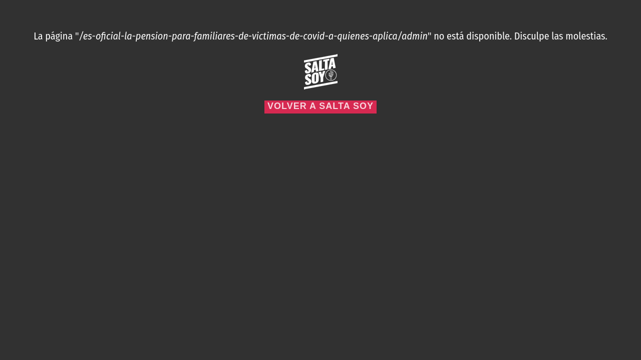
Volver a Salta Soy (320, 106)
